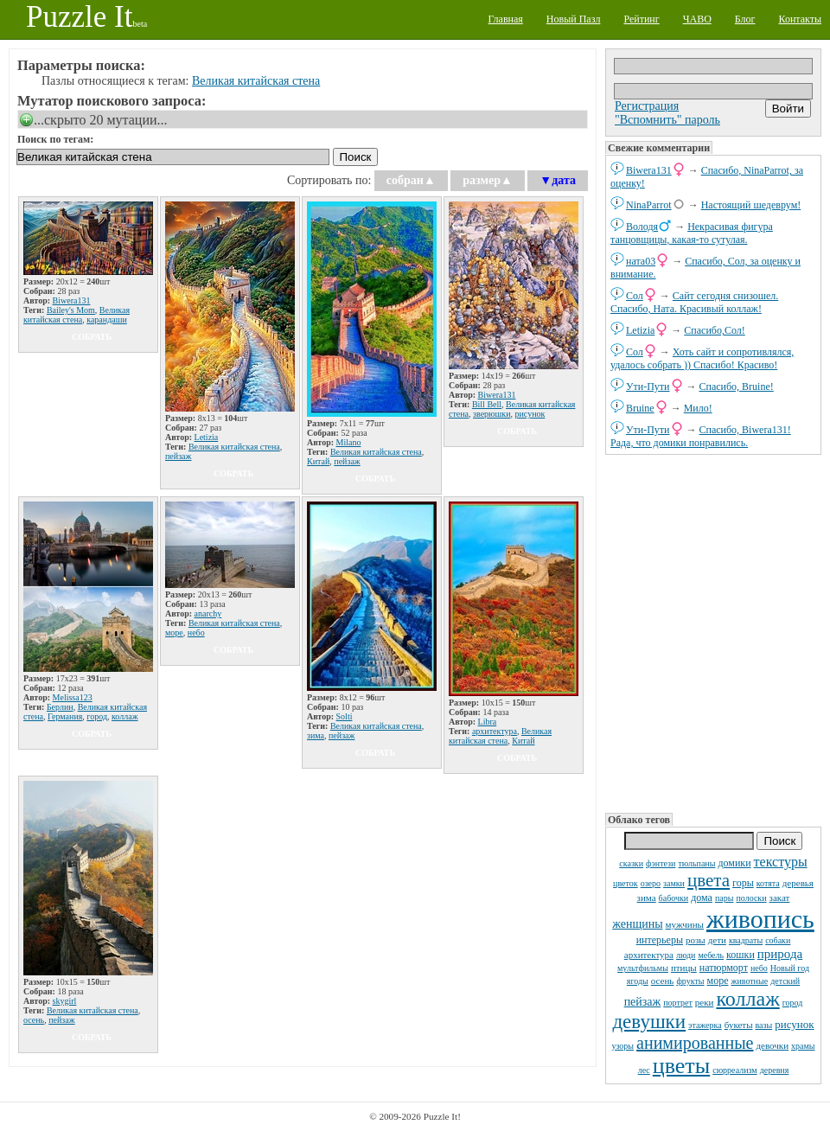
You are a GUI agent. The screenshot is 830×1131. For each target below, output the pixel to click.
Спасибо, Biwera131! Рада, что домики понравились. (700, 436)
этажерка (705, 1025)
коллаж (747, 998)
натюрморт (723, 968)
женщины (637, 923)
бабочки (674, 898)
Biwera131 (649, 170)
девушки (649, 1021)
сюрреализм (734, 1070)
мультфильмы (642, 968)
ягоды (637, 981)
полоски (751, 898)
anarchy (208, 613)
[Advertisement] (713, 632)
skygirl (65, 1001)
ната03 (640, 261)
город (792, 1002)
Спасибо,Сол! (714, 330)
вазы (764, 1025)
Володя (642, 226)
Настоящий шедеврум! (751, 205)
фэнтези (660, 863)
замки (674, 883)
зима (646, 897)
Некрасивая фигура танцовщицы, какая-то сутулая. (691, 233)
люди (685, 955)
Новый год (789, 968)
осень (662, 980)
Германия (65, 716)
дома (701, 897)
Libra (487, 721)
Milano (348, 442)
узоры (622, 1046)
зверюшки (491, 414)
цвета (708, 880)
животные (749, 981)
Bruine (640, 408)
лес (644, 1070)
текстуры (781, 861)
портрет (678, 1002)
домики (734, 863)
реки (704, 1002)
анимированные (694, 1042)
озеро (651, 883)
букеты (739, 1024)
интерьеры (659, 940)
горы (743, 883)
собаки (777, 940)
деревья (798, 883)
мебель (711, 955)
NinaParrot (649, 205)
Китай (318, 461)
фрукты (690, 981)
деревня (774, 1070)
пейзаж (642, 1001)
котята (768, 883)
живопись (760, 918)
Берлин (60, 707)
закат (779, 897)
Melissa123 (73, 697)
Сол (634, 296)
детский (785, 981)
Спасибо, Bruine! (736, 386)
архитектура (649, 954)
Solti (344, 716)
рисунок (794, 1024)
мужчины (685, 924)
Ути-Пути (648, 386)
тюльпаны (696, 863)
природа (779, 954)
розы (696, 940)
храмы (803, 1046)
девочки (772, 1045)
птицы (684, 967)
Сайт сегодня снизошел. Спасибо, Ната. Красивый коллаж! (694, 302)
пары (724, 898)
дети (717, 940)
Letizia (640, 330)
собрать (92, 337)
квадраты (746, 940)
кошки (740, 955)
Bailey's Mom (71, 310)
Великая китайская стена (256, 80)
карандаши (106, 319)
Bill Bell (486, 404)
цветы (681, 1065)
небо (759, 968)
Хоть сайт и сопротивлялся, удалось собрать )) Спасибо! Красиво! (702, 358)
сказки (631, 863)
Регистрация (647, 105)
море (718, 980)
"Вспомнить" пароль (667, 119)
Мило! (698, 408)
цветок (625, 883)
